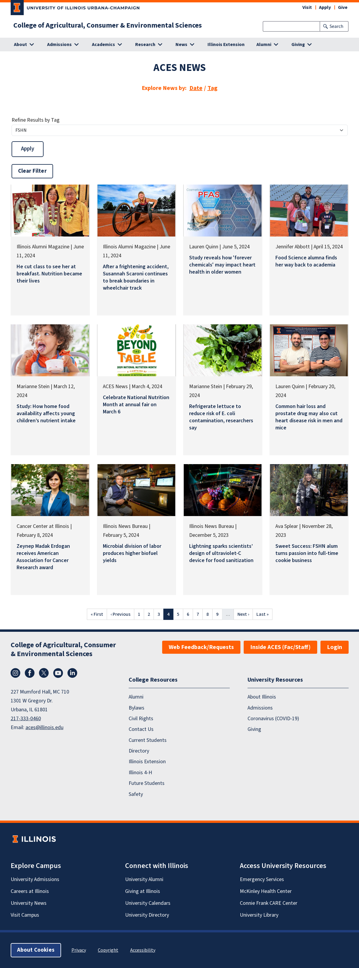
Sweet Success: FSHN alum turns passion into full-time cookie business (306, 553)
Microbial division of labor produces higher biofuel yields (132, 553)
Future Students (147, 783)
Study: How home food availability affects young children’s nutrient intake (46, 413)
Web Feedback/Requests (201, 647)
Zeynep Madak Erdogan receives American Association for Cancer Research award (43, 556)
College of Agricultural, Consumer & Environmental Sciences (107, 25)
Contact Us (141, 729)
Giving (254, 729)
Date (195, 88)
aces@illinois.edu (44, 727)
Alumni (136, 697)
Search (336, 26)
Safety (136, 794)
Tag (213, 88)
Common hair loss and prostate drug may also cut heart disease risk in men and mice (308, 417)
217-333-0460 (26, 718)
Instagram (15, 673)
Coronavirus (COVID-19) (273, 718)
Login (334, 647)
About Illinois (262, 697)
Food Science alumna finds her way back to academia (306, 261)
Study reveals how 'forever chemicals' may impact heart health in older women (222, 265)
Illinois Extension (226, 44)
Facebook (29, 673)
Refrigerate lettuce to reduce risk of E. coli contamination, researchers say (221, 417)
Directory (139, 751)
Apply (325, 7)
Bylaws (136, 708)
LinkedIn (72, 673)
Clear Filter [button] (32, 171)
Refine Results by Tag (36, 120)
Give (342, 7)
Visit (307, 7)
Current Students (148, 740)
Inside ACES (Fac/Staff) (280, 647)
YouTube (58, 673)
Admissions (260, 708)
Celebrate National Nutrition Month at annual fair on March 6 (136, 404)
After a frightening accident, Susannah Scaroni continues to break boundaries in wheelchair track (136, 277)
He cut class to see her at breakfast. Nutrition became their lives (49, 274)
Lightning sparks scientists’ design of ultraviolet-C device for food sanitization (221, 553)
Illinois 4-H (140, 772)
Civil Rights (141, 718)
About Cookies (36, 950)
